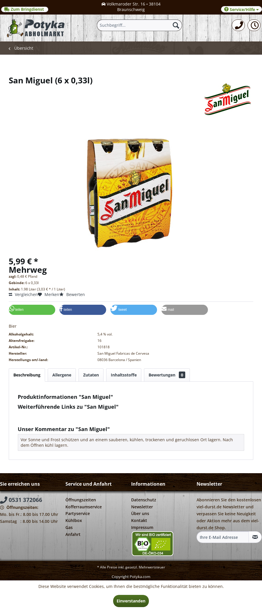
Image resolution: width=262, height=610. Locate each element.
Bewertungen (167, 375)
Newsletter (142, 506)
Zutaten (91, 375)
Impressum (142, 527)
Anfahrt (73, 534)
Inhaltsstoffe (124, 375)
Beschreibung (26, 375)
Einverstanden (131, 601)
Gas (69, 527)
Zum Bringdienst (24, 9)
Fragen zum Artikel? (39, 414)
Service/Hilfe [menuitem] (241, 9)
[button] (32, 310)
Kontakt (139, 520)
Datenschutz (143, 500)
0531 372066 (21, 500)
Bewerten (72, 294)
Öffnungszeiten (80, 500)
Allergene (61, 375)
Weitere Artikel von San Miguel (50, 420)
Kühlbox (73, 520)
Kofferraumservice (83, 506)
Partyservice (77, 513)
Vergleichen (23, 294)
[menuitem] (238, 25)
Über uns (140, 513)
